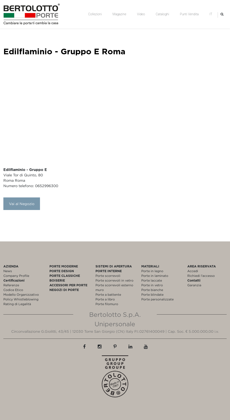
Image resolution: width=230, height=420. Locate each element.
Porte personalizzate (157, 299)
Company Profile (16, 275)
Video (141, 14)
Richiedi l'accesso (201, 275)
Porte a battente (108, 294)
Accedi (192, 271)
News (7, 271)
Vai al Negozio (21, 204)
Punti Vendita (189, 14)
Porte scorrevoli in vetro (114, 280)
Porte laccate (151, 280)
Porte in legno (152, 271)
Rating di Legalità (17, 304)
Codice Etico (13, 289)
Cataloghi (162, 14)
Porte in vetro (152, 285)
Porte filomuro (106, 304)
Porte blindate (152, 294)
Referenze (11, 285)
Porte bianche (152, 289)
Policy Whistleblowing (20, 299)
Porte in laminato (154, 275)
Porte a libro (105, 299)
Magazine (119, 14)
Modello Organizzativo (21, 294)
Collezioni (95, 14)
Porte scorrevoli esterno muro (114, 287)
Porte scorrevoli (107, 275)
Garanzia (194, 285)
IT (211, 14)
